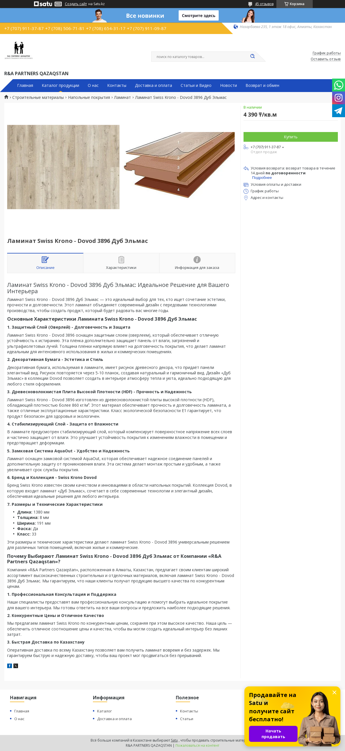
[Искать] (252, 56)
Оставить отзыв (326, 59)
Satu (174, 740)
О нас (93, 85)
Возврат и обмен (262, 85)
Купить (291, 136)
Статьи (186, 718)
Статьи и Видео (196, 85)
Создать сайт (76, 4)
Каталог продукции (60, 85)
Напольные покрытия (89, 97)
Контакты (116, 85)
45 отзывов (264, 3)
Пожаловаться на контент (197, 745)
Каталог (104, 711)
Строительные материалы (38, 97)
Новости (228, 85)
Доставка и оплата (153, 85)
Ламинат (122, 97)
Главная (25, 85)
